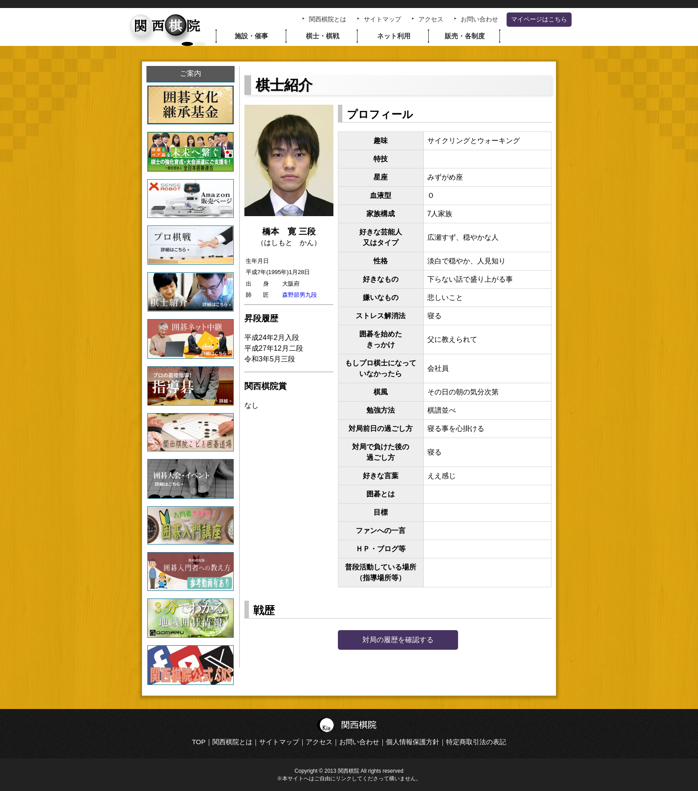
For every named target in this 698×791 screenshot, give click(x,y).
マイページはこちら (539, 19)
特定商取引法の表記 (476, 742)
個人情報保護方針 (412, 742)
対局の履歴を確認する (398, 639)
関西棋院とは (327, 19)
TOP (199, 742)
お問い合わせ (479, 19)
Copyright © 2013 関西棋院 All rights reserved (349, 771)
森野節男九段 (299, 294)
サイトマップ (382, 19)
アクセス (430, 19)
